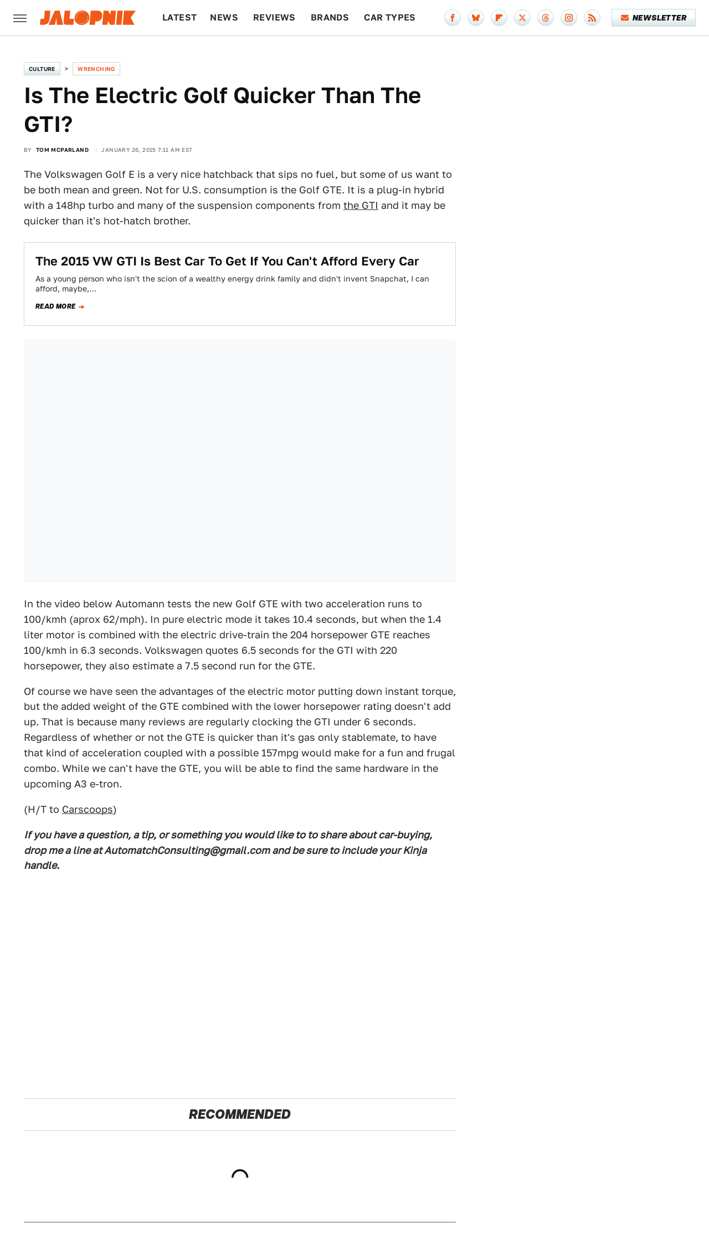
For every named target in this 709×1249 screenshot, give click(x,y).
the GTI (360, 205)
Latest (179, 17)
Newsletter (654, 17)
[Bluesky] (475, 17)
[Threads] (545, 17)
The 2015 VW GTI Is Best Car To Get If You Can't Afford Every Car (227, 261)
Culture (42, 68)
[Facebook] (452, 17)
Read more (55, 306)
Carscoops (87, 809)
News (224, 17)
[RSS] (592, 17)
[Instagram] (569, 17)
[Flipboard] (499, 17)
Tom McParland (62, 149)
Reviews (274, 17)
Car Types (390, 17)
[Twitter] (522, 17)
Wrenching (96, 68)
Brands (330, 17)
